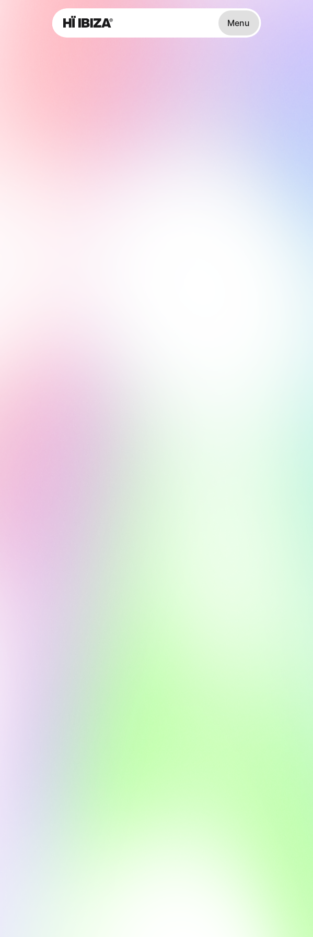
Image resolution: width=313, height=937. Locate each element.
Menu (238, 23)
